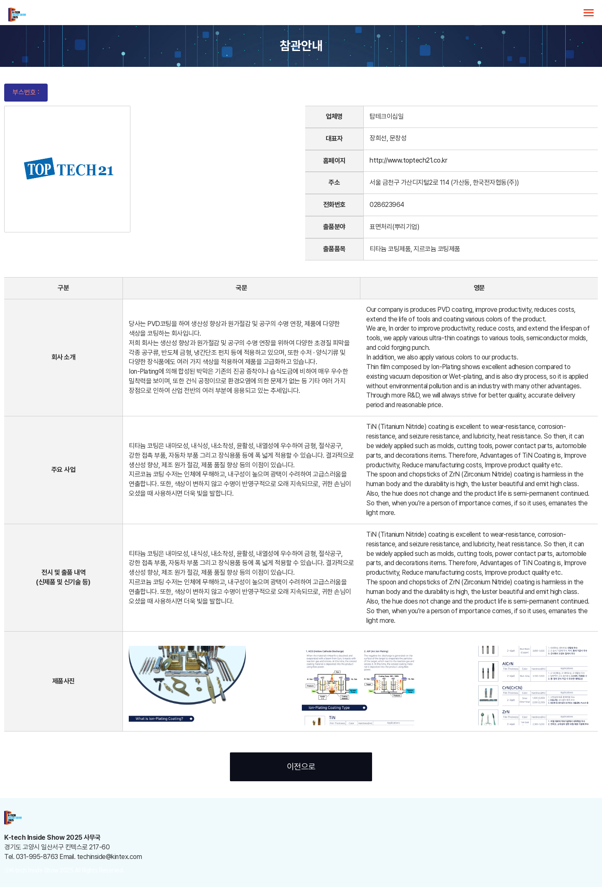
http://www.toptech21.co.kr (408, 160)
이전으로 (301, 767)
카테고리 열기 (589, 12)
